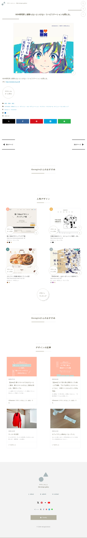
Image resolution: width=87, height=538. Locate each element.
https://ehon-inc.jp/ (55, 278)
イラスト (43, 106)
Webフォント (15, 106)
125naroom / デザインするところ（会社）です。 (20, 401)
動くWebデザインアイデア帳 (16, 236)
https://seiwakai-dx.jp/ (12, 82)
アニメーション (35, 106)
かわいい (7, 109)
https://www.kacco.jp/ (55, 238)
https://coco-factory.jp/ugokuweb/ (15, 238)
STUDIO (7, 106)
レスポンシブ (65, 106)
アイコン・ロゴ (25, 106)
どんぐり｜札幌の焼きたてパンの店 (18, 276)
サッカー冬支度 (13, 434)
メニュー (57, 106)
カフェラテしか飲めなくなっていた (63, 434)
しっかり (53, 280)
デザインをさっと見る (8, 92)
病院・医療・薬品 (9, 103)
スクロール (50, 106)
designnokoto (46, 526)
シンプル (16, 240)
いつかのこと (12, 444)
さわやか (14, 109)
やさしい (10, 240)
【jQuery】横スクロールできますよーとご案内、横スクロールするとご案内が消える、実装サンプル (21, 385)
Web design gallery (17, 3)
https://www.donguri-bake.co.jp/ (15, 278)
